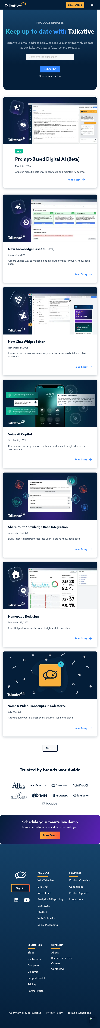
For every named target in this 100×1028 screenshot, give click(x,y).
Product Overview (80, 880)
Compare (33, 965)
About (55, 952)
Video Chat (44, 893)
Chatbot (42, 912)
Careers (55, 963)
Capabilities (76, 886)
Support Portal (36, 978)
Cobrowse (44, 905)
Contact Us (57, 968)
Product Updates (79, 893)
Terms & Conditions (79, 1012)
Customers (34, 958)
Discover (33, 971)
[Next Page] (50, 748)
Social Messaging (48, 924)
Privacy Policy (54, 1012)
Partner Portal (36, 990)
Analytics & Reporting (50, 899)
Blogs (31, 952)
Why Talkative (46, 880)
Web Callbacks (46, 918)
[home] (14, 4)
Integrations (76, 899)
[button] (92, 5)
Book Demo (75, 4)
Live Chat (43, 886)
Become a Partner (61, 958)
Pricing (32, 984)
